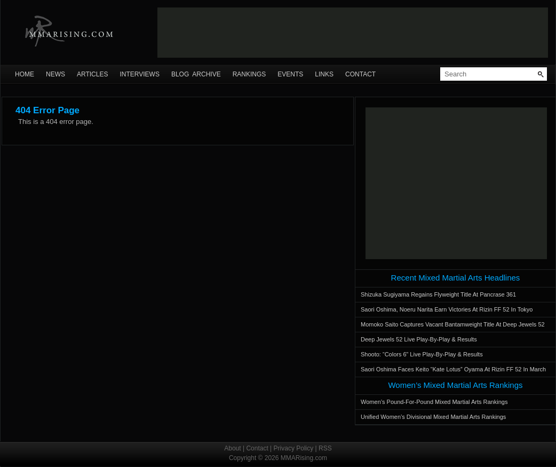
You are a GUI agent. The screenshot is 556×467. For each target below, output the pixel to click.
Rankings (249, 74)
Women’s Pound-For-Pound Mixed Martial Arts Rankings (434, 402)
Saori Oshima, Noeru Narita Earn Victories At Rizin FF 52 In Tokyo (447, 309)
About (232, 448)
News (55, 74)
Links (324, 74)
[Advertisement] (456, 183)
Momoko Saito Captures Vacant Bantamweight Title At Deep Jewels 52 (453, 324)
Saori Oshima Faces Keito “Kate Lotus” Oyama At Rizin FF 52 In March (453, 369)
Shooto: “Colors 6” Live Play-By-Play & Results (422, 354)
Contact (360, 74)
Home (24, 74)
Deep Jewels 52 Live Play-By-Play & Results (419, 339)
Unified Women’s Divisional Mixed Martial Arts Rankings (433, 417)
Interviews (139, 74)
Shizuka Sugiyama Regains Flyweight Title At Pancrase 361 (438, 294)
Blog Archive (196, 74)
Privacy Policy (294, 448)
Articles (92, 74)
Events (290, 74)
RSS (325, 448)
